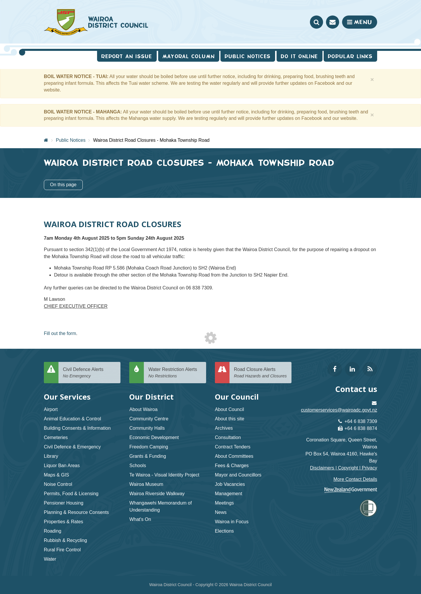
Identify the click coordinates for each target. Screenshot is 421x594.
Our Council (237, 397)
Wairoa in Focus (232, 521)
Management (228, 493)
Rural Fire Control (62, 549)
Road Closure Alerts (260, 373)
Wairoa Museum (146, 484)
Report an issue (126, 56)
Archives (224, 428)
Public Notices (70, 140)
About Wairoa (143, 409)
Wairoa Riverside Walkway (156, 493)
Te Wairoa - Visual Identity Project (164, 474)
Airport (51, 409)
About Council (229, 409)
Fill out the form (60, 333)
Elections (224, 531)
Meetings (224, 502)
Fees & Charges (232, 465)
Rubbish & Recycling (65, 540)
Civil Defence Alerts (89, 373)
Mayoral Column (189, 56)
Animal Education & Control (72, 418)
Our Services (67, 397)
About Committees (234, 456)
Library (51, 456)
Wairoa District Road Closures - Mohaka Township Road (151, 140)
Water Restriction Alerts (174, 373)
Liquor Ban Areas (62, 465)
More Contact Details (355, 479)
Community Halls (147, 428)
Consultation (228, 437)
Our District (151, 397)
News (221, 512)
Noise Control (58, 484)
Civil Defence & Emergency (72, 446)
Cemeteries (56, 437)
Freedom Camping (148, 446)
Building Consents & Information (77, 428)
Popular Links (350, 56)
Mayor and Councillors (238, 474)
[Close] (372, 79)
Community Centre (148, 418)
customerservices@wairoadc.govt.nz (339, 409)
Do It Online (299, 56)
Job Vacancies (230, 484)
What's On (140, 519)
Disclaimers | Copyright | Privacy (343, 467)
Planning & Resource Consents (76, 512)
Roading (52, 531)
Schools (137, 465)
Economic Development (154, 437)
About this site (229, 418)
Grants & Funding (147, 456)
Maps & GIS (56, 474)
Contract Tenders (233, 446)
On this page (63, 184)
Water (50, 559)
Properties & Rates (63, 521)
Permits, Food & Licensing (71, 493)
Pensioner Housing (63, 502)
